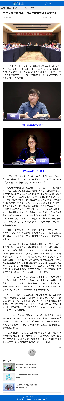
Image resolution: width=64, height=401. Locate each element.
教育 (33, 8)
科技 (21, 8)
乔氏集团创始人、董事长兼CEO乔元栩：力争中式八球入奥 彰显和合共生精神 (27, 367)
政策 (9, 8)
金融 (15, 8)
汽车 (27, 8)
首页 (3, 8)
